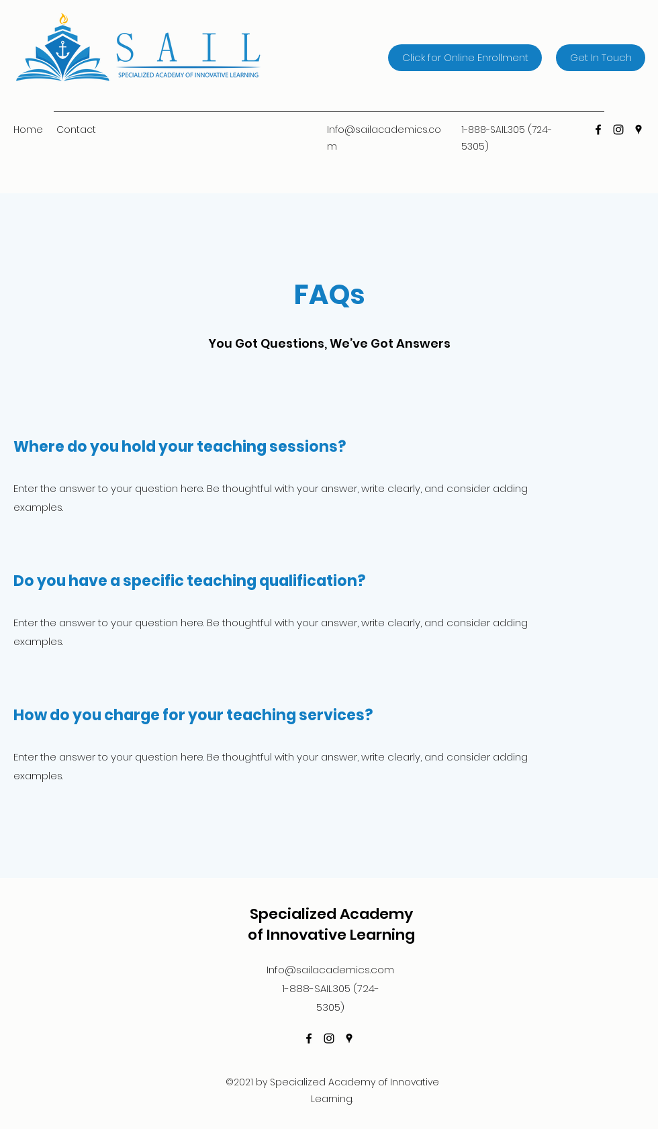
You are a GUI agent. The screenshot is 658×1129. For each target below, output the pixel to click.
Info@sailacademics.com (330, 970)
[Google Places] (638, 129)
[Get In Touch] (600, 57)
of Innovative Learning (331, 934)
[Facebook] (598, 129)
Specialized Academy (331, 913)
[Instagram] (618, 129)
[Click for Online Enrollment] (465, 57)
